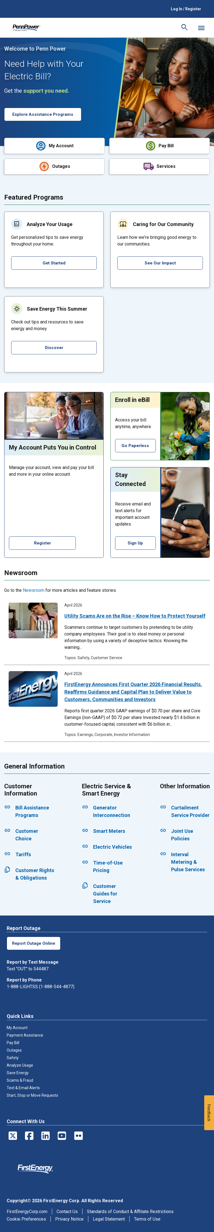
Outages (14, 1049)
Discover (54, 347)
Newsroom (33, 589)
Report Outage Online (34, 942)
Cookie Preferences (26, 1218)
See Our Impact (160, 262)
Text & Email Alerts (23, 1087)
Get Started (54, 262)
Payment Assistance (25, 1034)
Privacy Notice (69, 1218)
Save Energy (18, 1072)
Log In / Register (186, 9)
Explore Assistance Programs (44, 114)
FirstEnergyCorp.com (27, 1211)
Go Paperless (135, 445)
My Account (17, 1027)
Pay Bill (13, 1042)
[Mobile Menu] (201, 28)
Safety (13, 1057)
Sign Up (135, 542)
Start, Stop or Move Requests (32, 1095)
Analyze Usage (20, 1064)
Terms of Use (147, 1218)
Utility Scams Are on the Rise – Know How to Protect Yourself (134, 615)
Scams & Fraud (20, 1080)
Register (42, 542)
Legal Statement (109, 1218)
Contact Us (67, 1211)
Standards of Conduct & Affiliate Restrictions (130, 1211)
